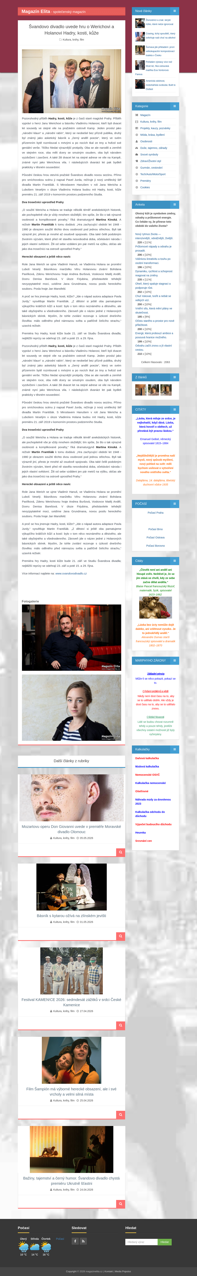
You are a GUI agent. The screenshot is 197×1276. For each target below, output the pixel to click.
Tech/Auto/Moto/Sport (153, 174)
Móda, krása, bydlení (152, 134)
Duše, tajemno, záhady (153, 147)
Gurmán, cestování (151, 167)
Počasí (60, 1238)
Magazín (145, 115)
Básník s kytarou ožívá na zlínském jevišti (71, 916)
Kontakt (109, 1271)
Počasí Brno (155, 529)
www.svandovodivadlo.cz (71, 573)
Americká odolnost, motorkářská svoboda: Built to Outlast (160, 85)
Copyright (71, 1271)
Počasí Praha (155, 512)
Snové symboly (149, 154)
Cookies (145, 187)
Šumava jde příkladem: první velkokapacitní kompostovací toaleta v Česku (160, 51)
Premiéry (145, 180)
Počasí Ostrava (156, 537)
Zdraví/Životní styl (150, 161)
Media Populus (123, 1271)
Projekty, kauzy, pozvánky (155, 128)
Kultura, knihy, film (73, 39)
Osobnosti (146, 141)
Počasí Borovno (155, 545)
